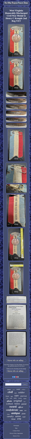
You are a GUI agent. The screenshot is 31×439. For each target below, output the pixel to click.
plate (24, 413)
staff (11, 398)
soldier (21, 392)
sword (13, 406)
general (23, 404)
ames (24, 401)
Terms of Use (16, 436)
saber (15, 398)
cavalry (10, 416)
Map (16, 428)
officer (20, 407)
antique (15, 413)
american (23, 396)
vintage (8, 414)
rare (16, 395)
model (18, 389)
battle (21, 410)
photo (9, 401)
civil (10, 392)
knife (15, 393)
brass (7, 396)
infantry (9, 389)
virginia (24, 398)
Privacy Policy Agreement (16, 433)
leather (13, 389)
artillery (23, 389)
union (18, 416)
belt (25, 410)
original (18, 400)
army (19, 419)
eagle (24, 417)
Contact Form (16, 430)
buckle (20, 398)
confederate (12, 410)
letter (12, 396)
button (17, 404)
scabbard (9, 404)
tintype (13, 419)
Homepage (16, 425)
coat (7, 398)
